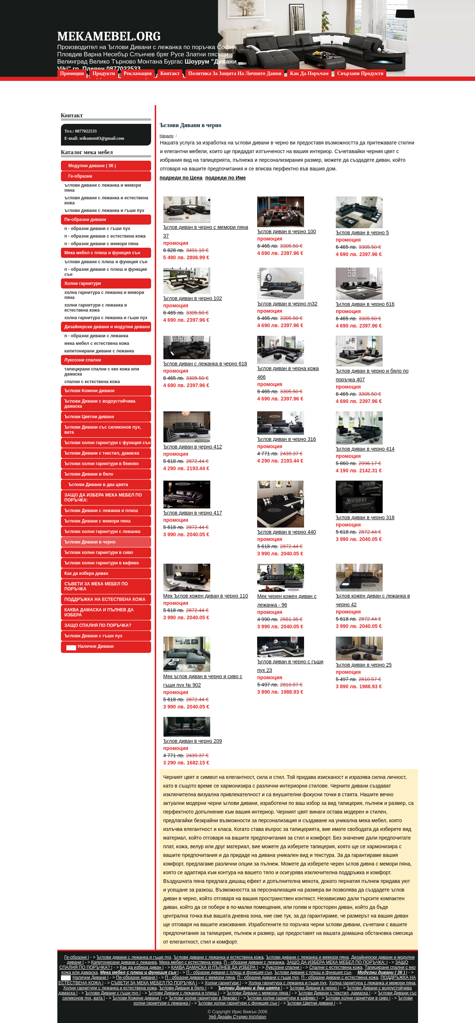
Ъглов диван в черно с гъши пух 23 (290, 666)
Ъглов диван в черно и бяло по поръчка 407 (372, 375)
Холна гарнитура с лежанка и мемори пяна (104, 295)
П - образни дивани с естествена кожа (105, 236)
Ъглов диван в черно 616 (365, 304)
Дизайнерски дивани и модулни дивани (107, 326)
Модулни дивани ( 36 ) (91, 165)
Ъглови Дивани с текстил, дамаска (102, 453)
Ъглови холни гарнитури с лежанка (103, 531)
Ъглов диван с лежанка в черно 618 (205, 364)
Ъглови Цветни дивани (89, 416)
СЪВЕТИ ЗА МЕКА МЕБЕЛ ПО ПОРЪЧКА (96, 586)
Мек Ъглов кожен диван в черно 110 (205, 596)
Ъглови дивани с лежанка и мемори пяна (103, 188)
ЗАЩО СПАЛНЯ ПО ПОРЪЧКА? (98, 625)
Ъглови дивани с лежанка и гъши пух (105, 210)
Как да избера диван (87, 573)
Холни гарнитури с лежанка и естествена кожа (96, 308)
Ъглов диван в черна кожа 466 (288, 372)
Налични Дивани (90, 647)
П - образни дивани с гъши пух (98, 228)
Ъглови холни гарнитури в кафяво (102, 562)
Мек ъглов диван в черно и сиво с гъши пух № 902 (202, 680)
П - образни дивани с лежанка (96, 335)
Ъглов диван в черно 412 (192, 447)
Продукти (103, 73)
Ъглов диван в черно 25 (364, 665)
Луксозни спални (83, 360)
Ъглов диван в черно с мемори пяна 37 (205, 231)
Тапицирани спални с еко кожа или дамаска (102, 372)
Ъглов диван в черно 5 (362, 232)
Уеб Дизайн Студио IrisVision (237, 1016)
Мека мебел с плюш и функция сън (102, 252)
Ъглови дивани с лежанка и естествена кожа (106, 200)
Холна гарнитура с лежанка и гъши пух (106, 317)
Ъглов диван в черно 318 (365, 517)
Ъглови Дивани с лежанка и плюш (101, 510)
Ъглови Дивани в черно (90, 542)
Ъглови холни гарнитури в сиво (99, 552)
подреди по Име (225, 178)
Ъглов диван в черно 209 (192, 741)
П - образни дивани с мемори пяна (101, 243)
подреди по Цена (181, 178)
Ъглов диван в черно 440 (286, 532)
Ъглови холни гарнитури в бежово (102, 463)
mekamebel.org (108, 36)
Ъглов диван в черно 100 (286, 231)
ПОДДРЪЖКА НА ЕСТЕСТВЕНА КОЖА (105, 599)
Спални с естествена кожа (92, 381)
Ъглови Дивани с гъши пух (94, 635)
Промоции (72, 73)
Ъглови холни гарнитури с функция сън (108, 442)
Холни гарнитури (83, 283)
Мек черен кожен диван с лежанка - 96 (286, 600)
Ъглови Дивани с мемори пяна (98, 521)
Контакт (170, 73)
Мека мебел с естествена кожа (97, 343)
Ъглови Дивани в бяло (89, 474)
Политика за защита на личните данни (234, 73)
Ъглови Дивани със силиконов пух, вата (103, 430)
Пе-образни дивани (85, 219)
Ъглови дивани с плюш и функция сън (106, 261)
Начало (166, 136)
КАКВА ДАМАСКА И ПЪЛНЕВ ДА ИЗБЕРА (99, 612)
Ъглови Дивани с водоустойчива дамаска (100, 404)
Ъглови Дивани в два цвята (97, 484)
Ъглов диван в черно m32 (287, 304)
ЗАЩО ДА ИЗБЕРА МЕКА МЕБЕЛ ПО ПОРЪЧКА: (103, 498)
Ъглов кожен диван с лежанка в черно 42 (373, 600)
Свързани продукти (360, 73)
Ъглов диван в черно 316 (286, 439)
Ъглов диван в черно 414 (365, 449)
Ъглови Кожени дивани (90, 390)
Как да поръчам (309, 73)
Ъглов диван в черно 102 (192, 298)
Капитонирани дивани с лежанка (99, 351)
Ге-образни (79, 176)
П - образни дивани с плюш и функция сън (106, 272)
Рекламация (138, 73)
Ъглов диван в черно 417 (192, 513)
